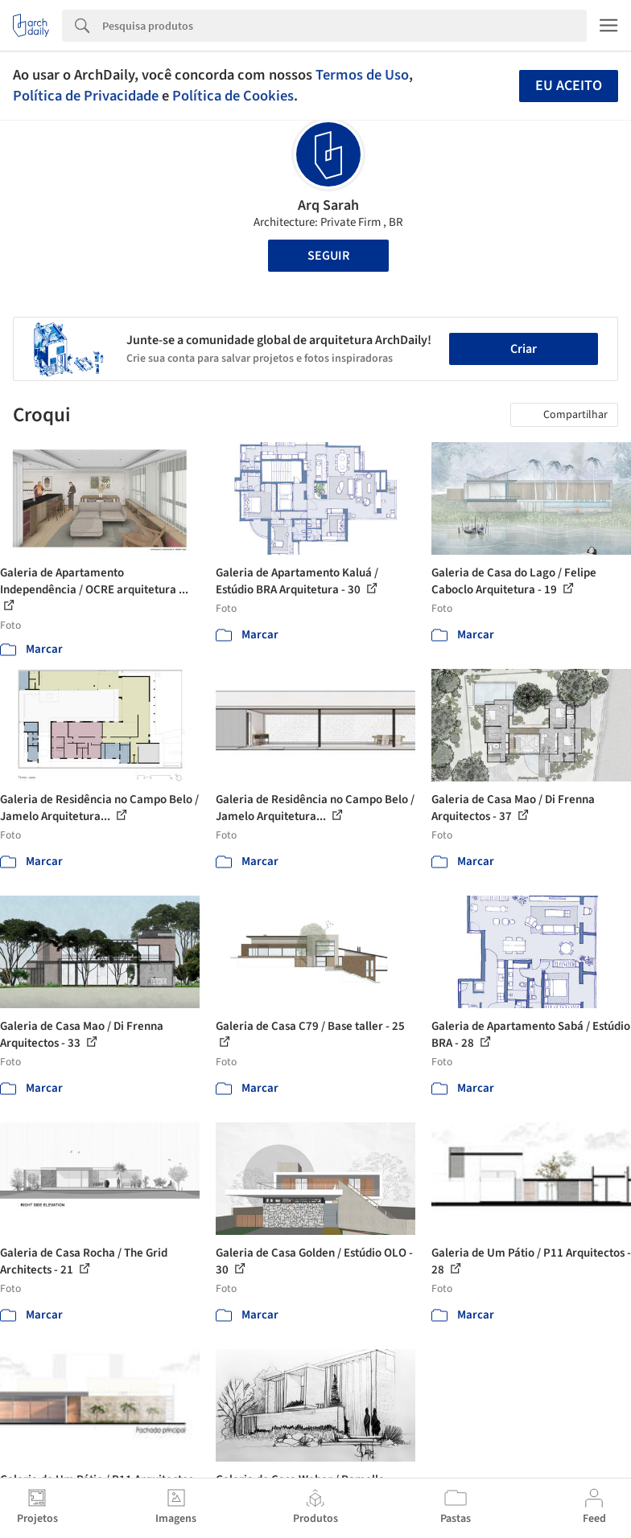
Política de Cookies (233, 95)
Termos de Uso (362, 74)
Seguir (328, 256)
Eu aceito (568, 86)
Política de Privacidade (86, 95)
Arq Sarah (328, 205)
